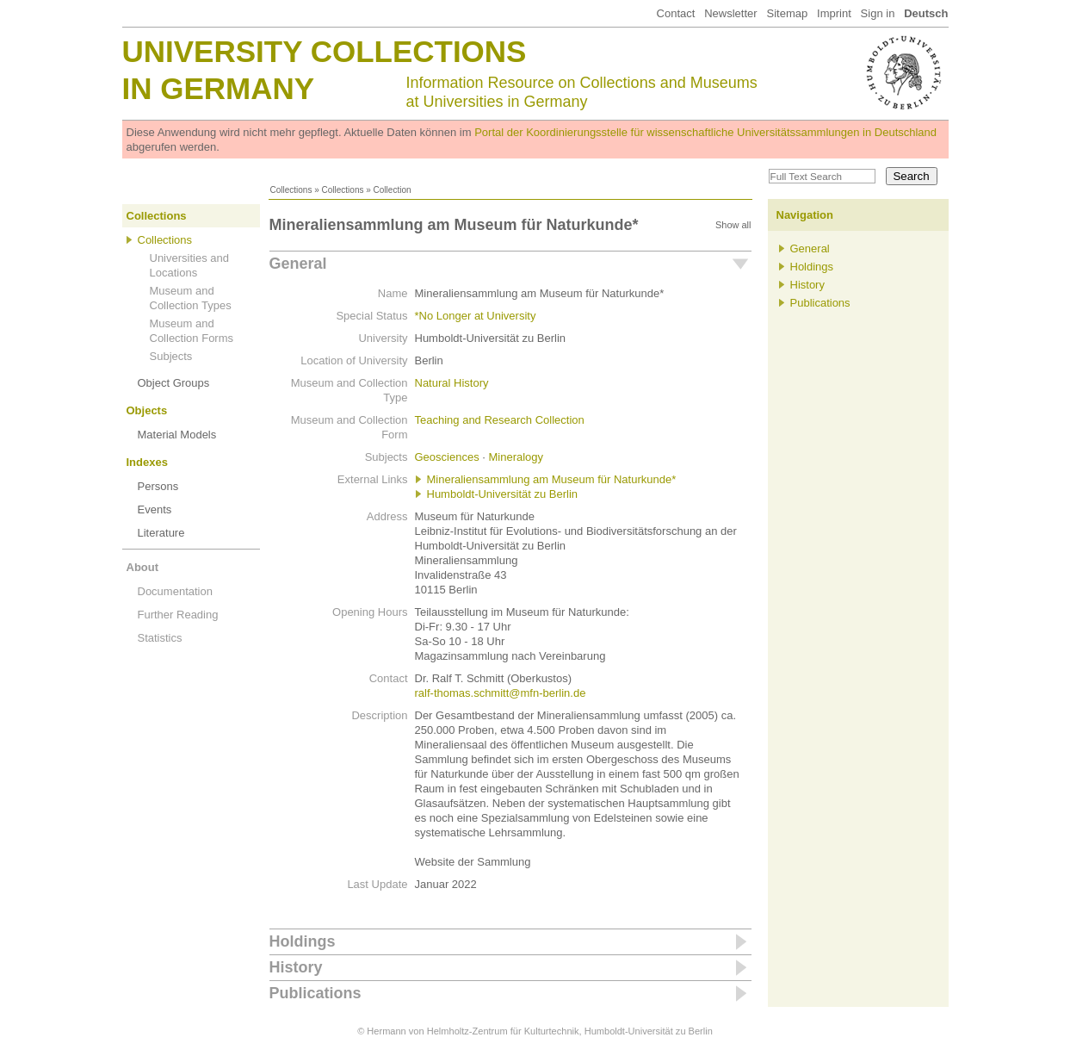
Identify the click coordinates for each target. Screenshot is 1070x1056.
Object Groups (174, 382)
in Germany (218, 88)
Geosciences (447, 456)
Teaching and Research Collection (499, 419)
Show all (733, 225)
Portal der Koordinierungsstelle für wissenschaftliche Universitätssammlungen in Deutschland (705, 132)
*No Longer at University (475, 315)
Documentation (175, 591)
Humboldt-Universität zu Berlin (502, 494)
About (143, 567)
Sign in (878, 13)
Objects (147, 410)
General (298, 263)
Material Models (177, 434)
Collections (291, 190)
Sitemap (786, 13)
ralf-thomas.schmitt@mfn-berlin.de (500, 692)
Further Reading (178, 614)
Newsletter (730, 13)
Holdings (302, 941)
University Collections (324, 51)
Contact (676, 13)
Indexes (147, 462)
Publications (315, 993)
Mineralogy (516, 456)
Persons (158, 486)
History (296, 967)
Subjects (171, 356)
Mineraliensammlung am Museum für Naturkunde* (552, 479)
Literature (161, 532)
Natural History (452, 382)
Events (155, 509)
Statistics (160, 637)
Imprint (834, 13)
